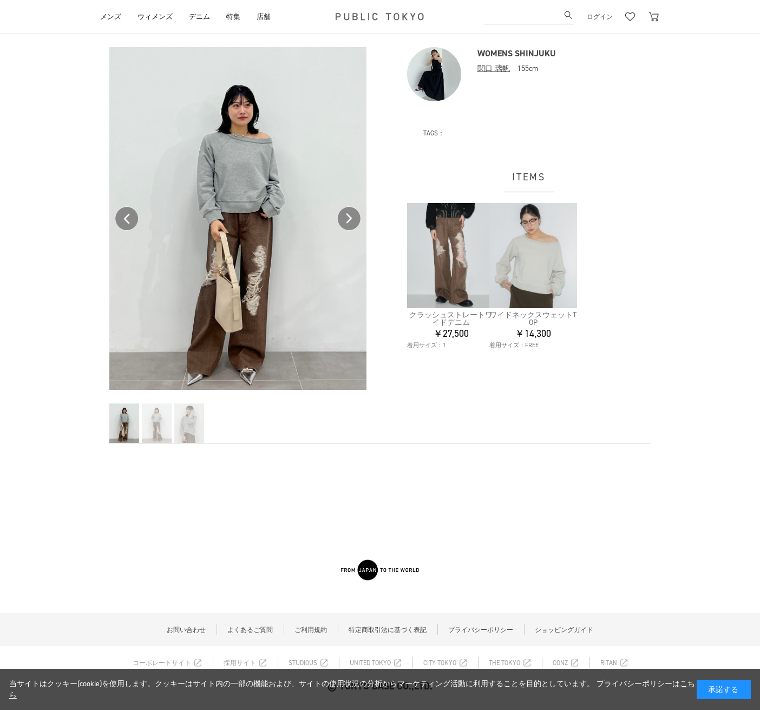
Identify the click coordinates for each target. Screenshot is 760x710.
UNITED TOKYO (370, 663)
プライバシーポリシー (480, 630)
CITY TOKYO (439, 663)
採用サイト (240, 663)
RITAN (608, 663)
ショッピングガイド (564, 630)
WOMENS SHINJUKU (516, 53)
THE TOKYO (504, 663)
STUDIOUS (303, 663)
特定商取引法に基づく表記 (388, 630)
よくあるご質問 (250, 630)
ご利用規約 (310, 630)
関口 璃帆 (493, 68)
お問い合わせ (186, 630)
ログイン (600, 16)
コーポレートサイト (162, 663)
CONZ (560, 663)
